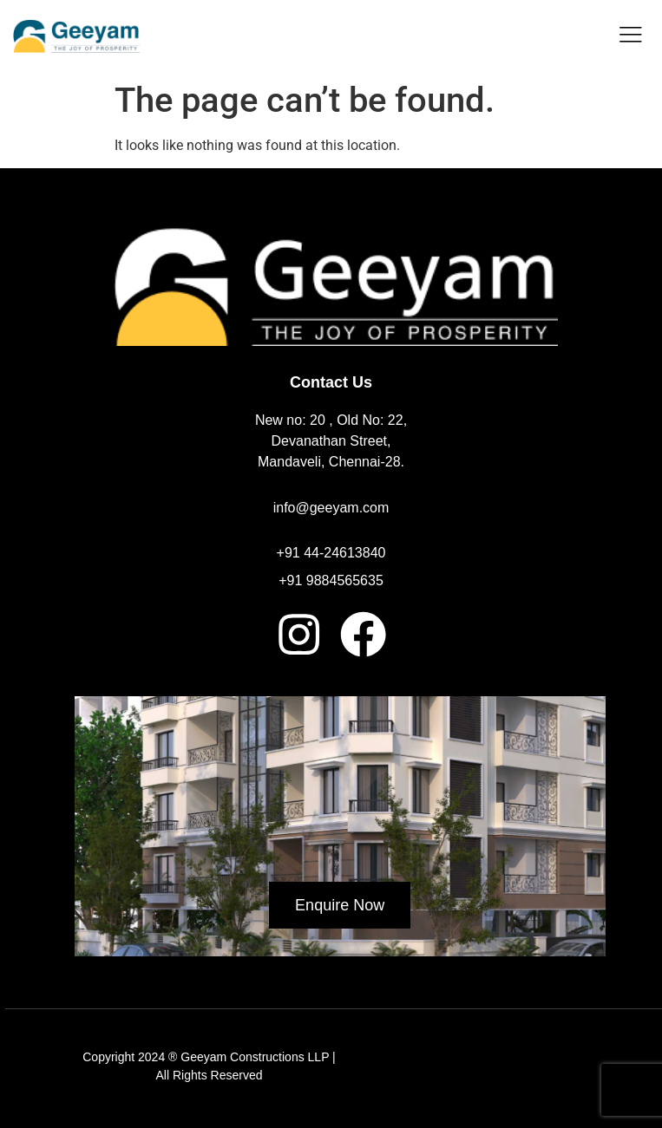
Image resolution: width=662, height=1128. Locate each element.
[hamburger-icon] (629, 36)
